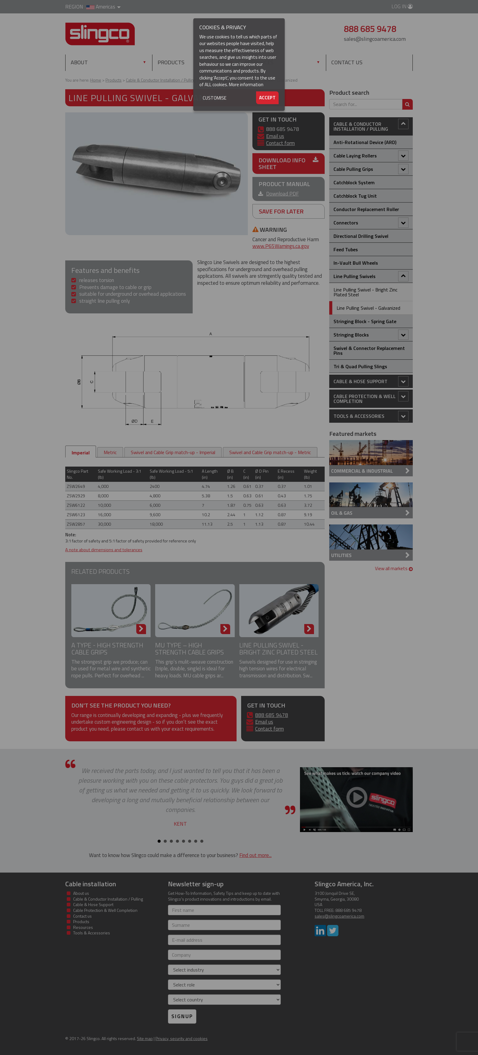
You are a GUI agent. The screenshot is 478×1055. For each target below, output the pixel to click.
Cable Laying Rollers (371, 155)
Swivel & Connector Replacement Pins (369, 350)
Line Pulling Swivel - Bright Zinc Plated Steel (278, 648)
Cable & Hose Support (371, 381)
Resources (258, 62)
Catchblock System (354, 182)
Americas (103, 7)
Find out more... (255, 855)
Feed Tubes (346, 249)
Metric (110, 452)
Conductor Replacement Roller (366, 209)
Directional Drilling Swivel (361, 236)
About (79, 62)
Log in (402, 6)
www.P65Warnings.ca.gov (280, 246)
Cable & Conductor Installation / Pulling (371, 125)
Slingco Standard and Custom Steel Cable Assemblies (100, 34)
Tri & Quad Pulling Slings (360, 366)
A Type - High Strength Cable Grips (107, 648)
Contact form (280, 143)
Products (184, 62)
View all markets (394, 568)
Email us (275, 136)
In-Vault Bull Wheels (356, 262)
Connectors (371, 222)
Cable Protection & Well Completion (371, 398)
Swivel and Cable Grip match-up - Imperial (173, 452)
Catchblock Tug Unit (355, 195)
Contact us (346, 62)
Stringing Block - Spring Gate (365, 321)
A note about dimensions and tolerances (103, 549)
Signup (182, 1016)
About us (81, 893)
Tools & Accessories (371, 416)
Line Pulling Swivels (371, 276)
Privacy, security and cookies (181, 1038)
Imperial (81, 452)
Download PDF (282, 194)
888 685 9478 (271, 715)
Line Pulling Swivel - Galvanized (368, 308)
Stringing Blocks (371, 335)
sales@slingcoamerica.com (375, 39)
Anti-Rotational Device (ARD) (365, 142)
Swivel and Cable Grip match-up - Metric (270, 452)
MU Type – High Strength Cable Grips (189, 648)
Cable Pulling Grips (371, 169)
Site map (145, 1038)
